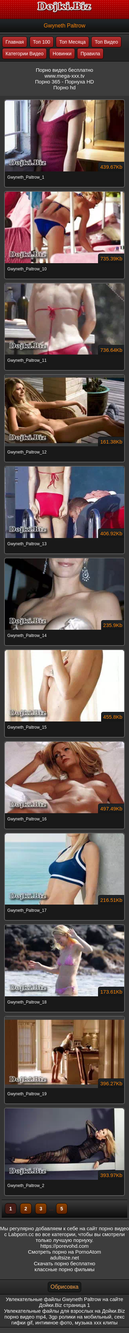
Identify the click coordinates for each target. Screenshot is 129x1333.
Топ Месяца (72, 42)
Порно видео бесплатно (64, 70)
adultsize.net (64, 1258)
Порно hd (64, 87)
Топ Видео (106, 42)
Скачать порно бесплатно (64, 1263)
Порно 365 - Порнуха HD (64, 82)
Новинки (62, 53)
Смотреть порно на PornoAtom (64, 1252)
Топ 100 (41, 42)
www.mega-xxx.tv (64, 76)
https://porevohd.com (64, 1246)
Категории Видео (24, 53)
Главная (15, 42)
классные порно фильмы (64, 1269)
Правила (90, 53)
